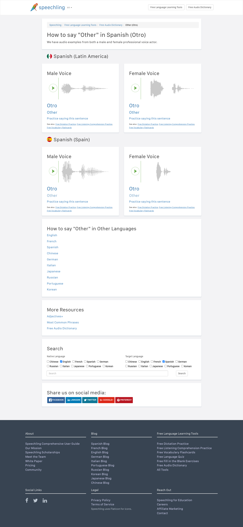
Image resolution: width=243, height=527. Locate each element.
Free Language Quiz (170, 456)
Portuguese (55, 283)
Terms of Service (102, 504)
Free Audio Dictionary (199, 7)
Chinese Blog (100, 482)
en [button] (69, 7)
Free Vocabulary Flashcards (176, 452)
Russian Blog (100, 469)
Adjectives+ (55, 316)
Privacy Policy (101, 500)
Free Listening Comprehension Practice (184, 448)
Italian (51, 265)
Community (33, 469)
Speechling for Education (174, 500)
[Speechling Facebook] (28, 501)
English (52, 235)
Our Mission (33, 448)
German (52, 259)
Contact (162, 513)
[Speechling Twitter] (37, 501)
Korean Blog (99, 474)
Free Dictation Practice (173, 443)
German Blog (100, 456)
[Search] (107, 373)
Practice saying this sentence (67, 118)
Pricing (30, 465)
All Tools (162, 469)
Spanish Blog (100, 443)
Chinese (52, 253)
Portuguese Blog (102, 465)
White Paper (33, 461)
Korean (52, 289)
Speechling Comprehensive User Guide (52, 443)
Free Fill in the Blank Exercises (178, 461)
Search (182, 373)
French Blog (99, 448)
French (52, 241)
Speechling (55, 25)
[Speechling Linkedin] (47, 501)
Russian (52, 277)
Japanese (53, 271)
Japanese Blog (101, 478)
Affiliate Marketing (170, 508)
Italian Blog (99, 461)
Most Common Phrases (63, 322)
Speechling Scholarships (42, 452)
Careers (162, 504)
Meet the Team (35, 456)
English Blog (99, 452)
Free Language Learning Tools (166, 7)
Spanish (52, 247)
